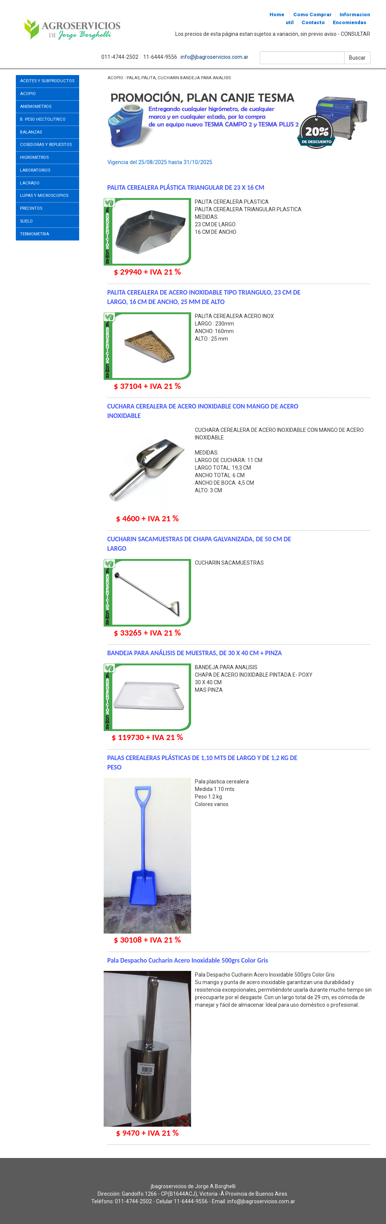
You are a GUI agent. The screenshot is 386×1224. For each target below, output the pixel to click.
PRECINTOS (31, 208)
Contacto (313, 22)
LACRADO (30, 183)
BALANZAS (31, 132)
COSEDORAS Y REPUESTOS (46, 144)
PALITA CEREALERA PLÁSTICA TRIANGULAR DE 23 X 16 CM (186, 187)
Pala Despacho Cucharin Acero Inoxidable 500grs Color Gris (187, 960)
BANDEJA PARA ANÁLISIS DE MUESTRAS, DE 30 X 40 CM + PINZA (194, 653)
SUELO (26, 221)
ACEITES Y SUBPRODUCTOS (47, 80)
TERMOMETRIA (34, 234)
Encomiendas (349, 22)
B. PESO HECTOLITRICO (43, 119)
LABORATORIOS (35, 170)
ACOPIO (28, 93)
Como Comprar (312, 14)
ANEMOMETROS (35, 106)
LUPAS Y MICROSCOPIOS (44, 195)
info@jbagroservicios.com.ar (213, 57)
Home (277, 14)
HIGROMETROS (34, 157)
